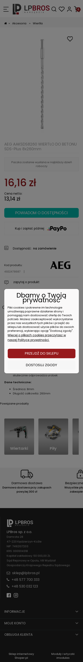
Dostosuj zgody (41, 365)
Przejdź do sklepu (41, 353)
